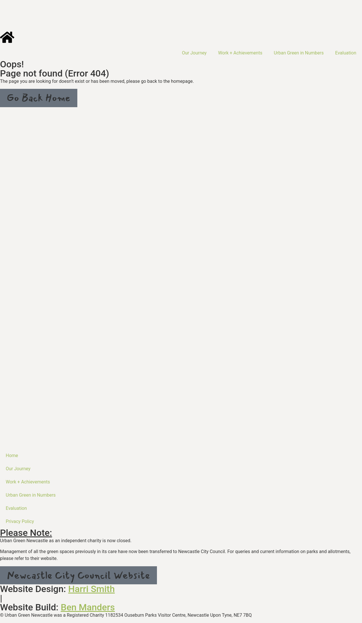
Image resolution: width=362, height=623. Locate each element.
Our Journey (194, 53)
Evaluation (345, 53)
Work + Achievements (240, 53)
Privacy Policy (20, 521)
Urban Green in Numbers (299, 53)
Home (12, 455)
